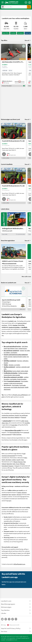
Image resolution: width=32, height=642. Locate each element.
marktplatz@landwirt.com (11, 640)
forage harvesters (21, 379)
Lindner (14, 460)
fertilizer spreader (22, 373)
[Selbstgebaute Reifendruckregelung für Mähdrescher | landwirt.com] (13, 223)
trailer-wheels (24, 371)
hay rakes (27, 350)
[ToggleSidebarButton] (2, 2)
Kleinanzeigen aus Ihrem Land (10, 119)
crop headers (13, 379)
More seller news (26, 276)
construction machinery (8, 415)
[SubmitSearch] (29, 7)
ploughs (6, 363)
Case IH (18, 460)
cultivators (25, 361)
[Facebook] (9, 619)
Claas (16, 348)
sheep (3, 423)
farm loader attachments (17, 387)
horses (26, 421)
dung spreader (16, 375)
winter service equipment (16, 383)
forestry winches (8, 356)
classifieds (13, 33)
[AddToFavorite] (23, 46)
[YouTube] (2, 619)
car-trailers (17, 365)
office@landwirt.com (19, 564)
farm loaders (24, 381)
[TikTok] (12, 619)
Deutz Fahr (9, 464)
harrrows (19, 361)
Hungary (14, 494)
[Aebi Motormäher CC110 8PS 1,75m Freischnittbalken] (13, 65)
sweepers (6, 383)
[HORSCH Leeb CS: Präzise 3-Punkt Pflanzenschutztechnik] (13, 258)
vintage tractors (22, 348)
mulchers (18, 367)
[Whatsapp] (16, 619)
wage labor (14, 425)
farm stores (11, 417)
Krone (17, 464)
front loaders (15, 385)
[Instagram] (5, 619)
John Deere (25, 346)
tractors (17, 415)
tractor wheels (16, 371)
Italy (10, 494)
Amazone (10, 466)
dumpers (11, 365)
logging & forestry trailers (19, 356)
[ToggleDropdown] (16, 601)
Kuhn (14, 464)
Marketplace (20, 33)
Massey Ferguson (18, 462)
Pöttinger (22, 464)
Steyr (25, 457)
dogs (6, 423)
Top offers (4, 40)
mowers (22, 350)
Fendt (5, 348)
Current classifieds (6, 164)
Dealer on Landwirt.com (8, 282)
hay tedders (7, 352)
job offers (27, 423)
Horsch (17, 466)
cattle (22, 421)
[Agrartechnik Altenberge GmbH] (13, 298)
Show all (28, 40)
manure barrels (8, 375)
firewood (23, 417)
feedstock (17, 417)
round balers (13, 352)
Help (3, 625)
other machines (17, 434)
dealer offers (6, 33)
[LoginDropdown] (29, 2)
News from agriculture (8, 240)
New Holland (10, 348)
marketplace (26, 329)
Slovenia (19, 494)
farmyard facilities (15, 432)
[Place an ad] (25, 2)
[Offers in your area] (2, 7)
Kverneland (5, 466)
